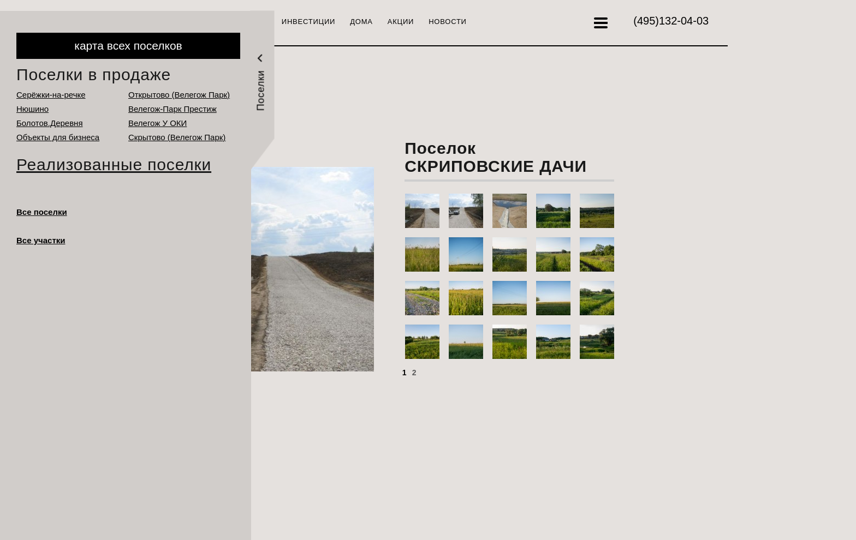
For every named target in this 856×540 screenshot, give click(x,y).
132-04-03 (671, 21)
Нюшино (32, 108)
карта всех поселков (128, 45)
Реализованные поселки (113, 164)
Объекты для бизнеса (57, 137)
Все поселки (41, 212)
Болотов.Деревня (49, 123)
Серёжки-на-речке (51, 94)
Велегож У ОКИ (157, 123)
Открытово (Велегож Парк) (179, 94)
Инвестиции (308, 21)
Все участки (41, 240)
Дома (361, 21)
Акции (401, 21)
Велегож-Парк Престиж (172, 108)
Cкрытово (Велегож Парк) (176, 137)
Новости (448, 21)
